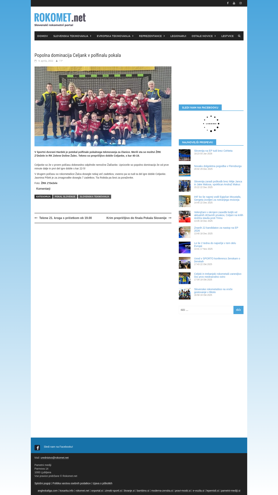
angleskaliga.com (48, 490)
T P (61, 60)
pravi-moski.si (183, 490)
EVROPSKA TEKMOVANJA (113, 36)
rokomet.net (82, 490)
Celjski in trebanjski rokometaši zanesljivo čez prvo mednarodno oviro (218, 275)
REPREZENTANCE (150, 36)
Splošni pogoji (42, 483)
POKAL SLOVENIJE (65, 196)
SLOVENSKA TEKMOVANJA (70, 36)
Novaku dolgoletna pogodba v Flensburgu (218, 165)
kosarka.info (66, 490)
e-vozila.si (198, 490)
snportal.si (97, 490)
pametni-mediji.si (230, 490)
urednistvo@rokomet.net (55, 457)
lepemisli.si (212, 490)
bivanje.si (129, 490)
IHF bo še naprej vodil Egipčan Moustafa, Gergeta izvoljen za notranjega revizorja (217, 198)
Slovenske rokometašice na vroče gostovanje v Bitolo (213, 290)
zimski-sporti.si (113, 490)
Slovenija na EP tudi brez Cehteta (213, 150)
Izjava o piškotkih (102, 483)
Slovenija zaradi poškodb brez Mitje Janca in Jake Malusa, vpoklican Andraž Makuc (218, 183)
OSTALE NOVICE (202, 36)
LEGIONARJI (178, 36)
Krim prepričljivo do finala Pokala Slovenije (137, 218)
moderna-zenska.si (162, 490)
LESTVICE (227, 36)
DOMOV (42, 36)
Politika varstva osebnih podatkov (72, 483)
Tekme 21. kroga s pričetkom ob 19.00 (65, 218)
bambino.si (143, 490)
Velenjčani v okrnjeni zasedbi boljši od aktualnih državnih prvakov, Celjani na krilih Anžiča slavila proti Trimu (218, 215)
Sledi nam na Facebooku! (59, 446)
